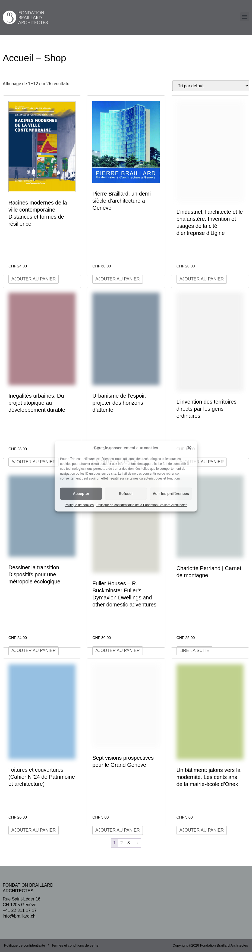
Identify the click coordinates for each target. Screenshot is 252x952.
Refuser (126, 493)
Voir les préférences (171, 493)
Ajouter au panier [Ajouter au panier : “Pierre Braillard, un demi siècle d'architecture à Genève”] (117, 279)
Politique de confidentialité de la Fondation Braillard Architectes (141, 505)
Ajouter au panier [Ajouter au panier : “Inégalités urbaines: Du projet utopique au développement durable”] (33, 461)
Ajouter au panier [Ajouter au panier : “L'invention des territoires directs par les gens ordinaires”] (201, 461)
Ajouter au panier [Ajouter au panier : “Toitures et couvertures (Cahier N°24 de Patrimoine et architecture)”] (33, 830)
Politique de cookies (79, 505)
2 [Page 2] (121, 843)
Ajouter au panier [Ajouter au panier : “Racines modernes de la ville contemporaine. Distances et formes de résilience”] (33, 279)
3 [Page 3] (128, 843)
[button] (189, 448)
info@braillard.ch (19, 916)
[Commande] (210, 86)
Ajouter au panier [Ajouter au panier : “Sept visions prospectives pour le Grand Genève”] (117, 830)
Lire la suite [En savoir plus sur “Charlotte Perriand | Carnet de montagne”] (194, 650)
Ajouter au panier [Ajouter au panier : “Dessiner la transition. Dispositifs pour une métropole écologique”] (33, 650)
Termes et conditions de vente (75, 945)
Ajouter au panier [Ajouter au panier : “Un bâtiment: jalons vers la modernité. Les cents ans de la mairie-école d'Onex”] (201, 830)
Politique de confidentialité (24, 945)
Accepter (81, 493)
